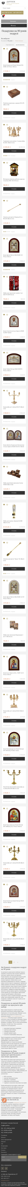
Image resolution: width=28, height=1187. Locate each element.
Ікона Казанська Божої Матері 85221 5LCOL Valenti (13, 901)
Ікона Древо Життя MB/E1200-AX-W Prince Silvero (13, 597)
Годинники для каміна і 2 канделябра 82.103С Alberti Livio (14, 141)
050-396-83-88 (6, 12)
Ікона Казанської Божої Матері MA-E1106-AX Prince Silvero (13, 65)
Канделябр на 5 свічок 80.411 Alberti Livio (13, 711)
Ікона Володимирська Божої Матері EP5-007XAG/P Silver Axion (13, 749)
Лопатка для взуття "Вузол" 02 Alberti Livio (13, 559)
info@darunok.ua (5, 1180)
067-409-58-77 (18, 12)
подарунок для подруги (19, 1102)
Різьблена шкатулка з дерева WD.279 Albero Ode (13, 103)
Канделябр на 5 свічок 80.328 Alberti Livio (13, 863)
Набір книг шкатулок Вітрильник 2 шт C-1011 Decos (13, 635)
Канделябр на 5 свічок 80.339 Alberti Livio (13, 939)
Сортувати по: (10, 44)
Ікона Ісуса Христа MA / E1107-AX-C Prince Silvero (13, 673)
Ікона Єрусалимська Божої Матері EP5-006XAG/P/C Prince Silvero (13, 825)
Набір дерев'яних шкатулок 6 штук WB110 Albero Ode (13, 483)
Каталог (13, 21)
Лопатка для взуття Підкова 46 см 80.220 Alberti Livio (12, 217)
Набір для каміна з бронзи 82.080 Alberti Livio (12, 521)
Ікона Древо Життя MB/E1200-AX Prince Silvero (13, 255)
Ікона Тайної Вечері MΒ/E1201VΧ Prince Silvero (12, 369)
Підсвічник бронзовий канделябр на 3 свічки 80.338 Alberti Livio (13, 787)
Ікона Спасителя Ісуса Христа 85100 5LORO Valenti (13, 331)
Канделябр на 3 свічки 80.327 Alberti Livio (13, 407)
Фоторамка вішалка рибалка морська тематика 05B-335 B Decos (14, 179)
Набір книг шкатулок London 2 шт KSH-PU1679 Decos (13, 293)
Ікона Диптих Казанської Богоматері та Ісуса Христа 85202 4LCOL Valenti (13, 445)
